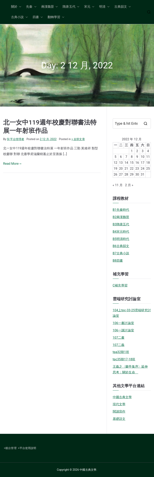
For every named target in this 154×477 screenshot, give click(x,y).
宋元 (89, 7)
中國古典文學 (122, 397)
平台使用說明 (28, 448)
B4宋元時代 (121, 231)
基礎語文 (119, 419)
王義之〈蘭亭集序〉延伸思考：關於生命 (130, 369)
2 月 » (129, 185)
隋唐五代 (71, 7)
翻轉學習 (56, 17)
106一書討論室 (123, 323)
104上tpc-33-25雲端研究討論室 (132, 313)
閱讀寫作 (119, 411)
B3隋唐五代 (121, 224)
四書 (38, 17)
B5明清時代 (121, 239)
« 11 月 (118, 185)
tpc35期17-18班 (124, 359)
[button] (19, 7)
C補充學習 (120, 285)
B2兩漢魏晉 (121, 217)
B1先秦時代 (121, 210)
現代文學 (119, 404)
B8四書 (118, 260)
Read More (12, 164)
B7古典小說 (121, 253)
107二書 (119, 337)
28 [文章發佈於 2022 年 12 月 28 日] (126, 174)
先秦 (31, 7)
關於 (16, 7)
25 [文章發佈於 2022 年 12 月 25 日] (148, 168)
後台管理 (11, 448)
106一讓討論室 (123, 330)
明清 (104, 7)
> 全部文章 (78, 139)
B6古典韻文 (121, 246)
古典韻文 (122, 7)
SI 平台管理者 (15, 139)
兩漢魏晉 (49, 7)
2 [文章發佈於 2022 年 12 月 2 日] (137, 151)
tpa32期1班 (121, 352)
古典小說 (19, 17)
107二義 (119, 345)
